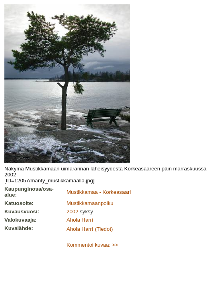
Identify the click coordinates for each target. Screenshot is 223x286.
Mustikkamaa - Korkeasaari (99, 192)
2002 (72, 211)
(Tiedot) (104, 229)
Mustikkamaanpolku (90, 203)
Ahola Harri (80, 220)
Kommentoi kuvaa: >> (92, 245)
